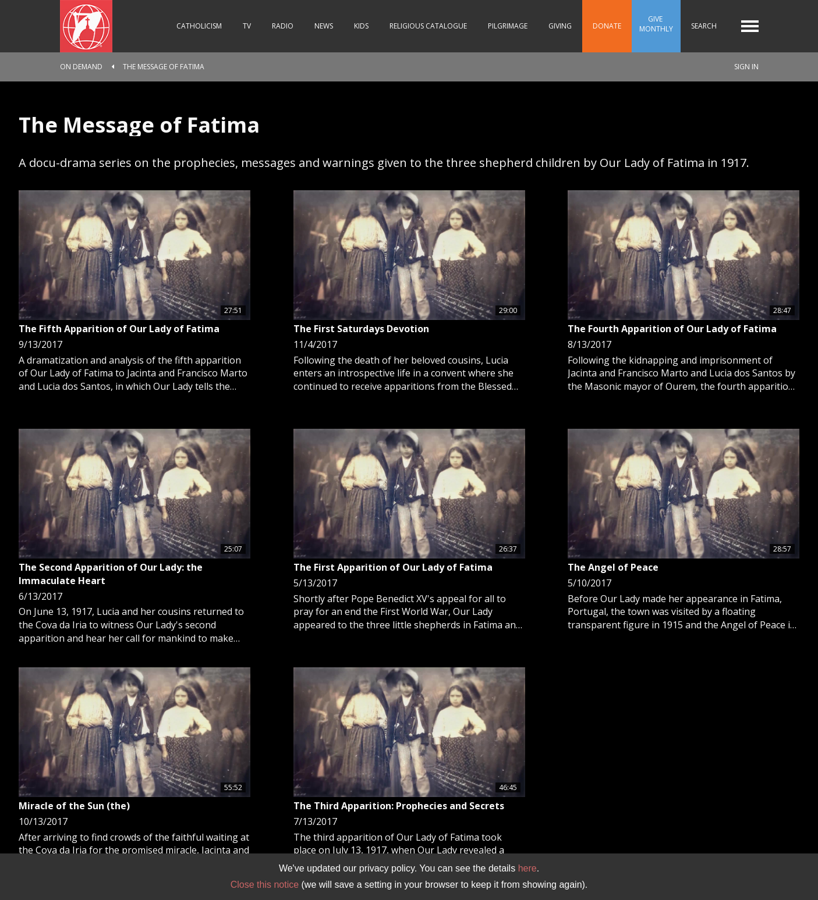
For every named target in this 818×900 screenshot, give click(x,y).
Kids (361, 26)
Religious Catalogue (428, 26)
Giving (560, 26)
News (323, 26)
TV (247, 26)
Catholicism (199, 26)
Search (704, 26)
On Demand (81, 67)
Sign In (746, 67)
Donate (607, 26)
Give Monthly (656, 24)
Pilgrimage (507, 26)
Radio (282, 26)
